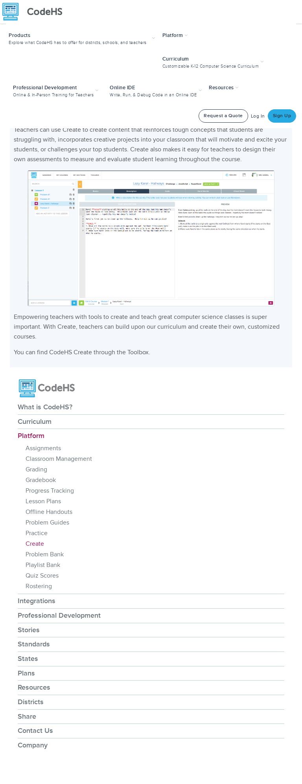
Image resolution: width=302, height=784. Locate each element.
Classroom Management (59, 459)
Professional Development (59, 615)
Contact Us (35, 730)
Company (33, 745)
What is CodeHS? (45, 407)
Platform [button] (175, 35)
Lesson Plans (43, 501)
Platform (31, 435)
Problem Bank (45, 554)
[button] (83, 38)
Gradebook (41, 480)
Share (27, 716)
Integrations (36, 600)
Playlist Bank (43, 565)
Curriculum (35, 421)
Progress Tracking (50, 491)
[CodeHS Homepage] (35, 12)
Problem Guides (47, 522)
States (28, 658)
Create (35, 544)
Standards (34, 644)
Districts (31, 702)
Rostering (39, 586)
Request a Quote (223, 116)
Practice (37, 533)
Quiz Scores (42, 576)
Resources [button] (224, 88)
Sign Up (282, 116)
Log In (258, 116)
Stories (29, 630)
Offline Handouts (49, 512)
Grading (36, 469)
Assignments (43, 448)
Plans (26, 673)
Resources (34, 687)
